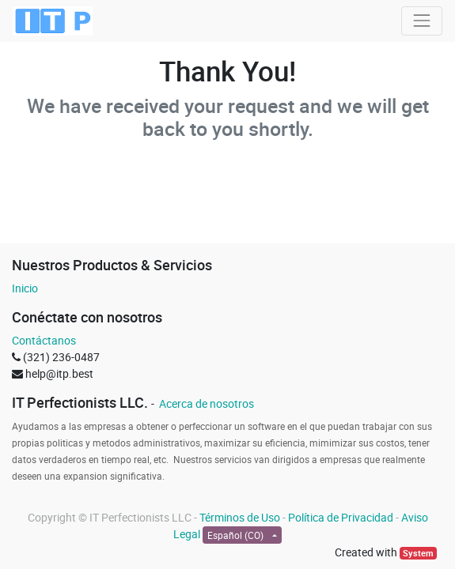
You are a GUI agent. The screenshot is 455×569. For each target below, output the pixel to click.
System (418, 553)
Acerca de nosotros (205, 403)
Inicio (25, 288)
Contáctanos (44, 340)
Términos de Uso (239, 517)
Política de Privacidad (340, 517)
